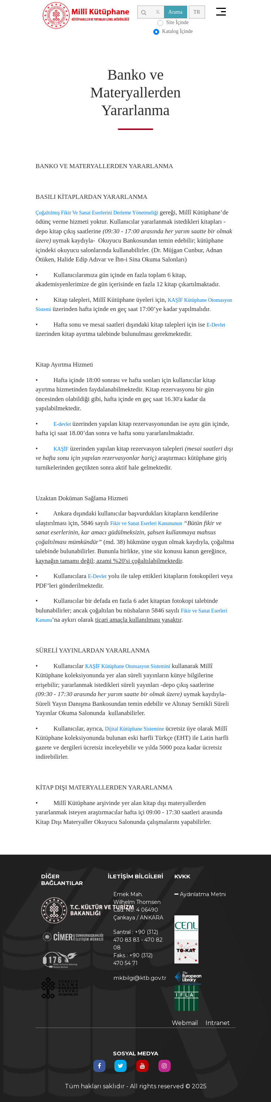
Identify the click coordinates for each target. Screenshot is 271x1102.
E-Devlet (216, 325)
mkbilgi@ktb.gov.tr (138, 977)
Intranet (217, 1022)
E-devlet (62, 424)
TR (197, 12)
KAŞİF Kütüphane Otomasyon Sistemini (127, 666)
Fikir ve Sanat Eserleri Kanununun (146, 523)
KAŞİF (60, 449)
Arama (175, 12)
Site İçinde (177, 22)
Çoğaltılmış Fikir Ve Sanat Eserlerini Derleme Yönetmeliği (97, 213)
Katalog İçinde (177, 31)
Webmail (185, 1022)
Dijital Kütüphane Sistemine (134, 729)
